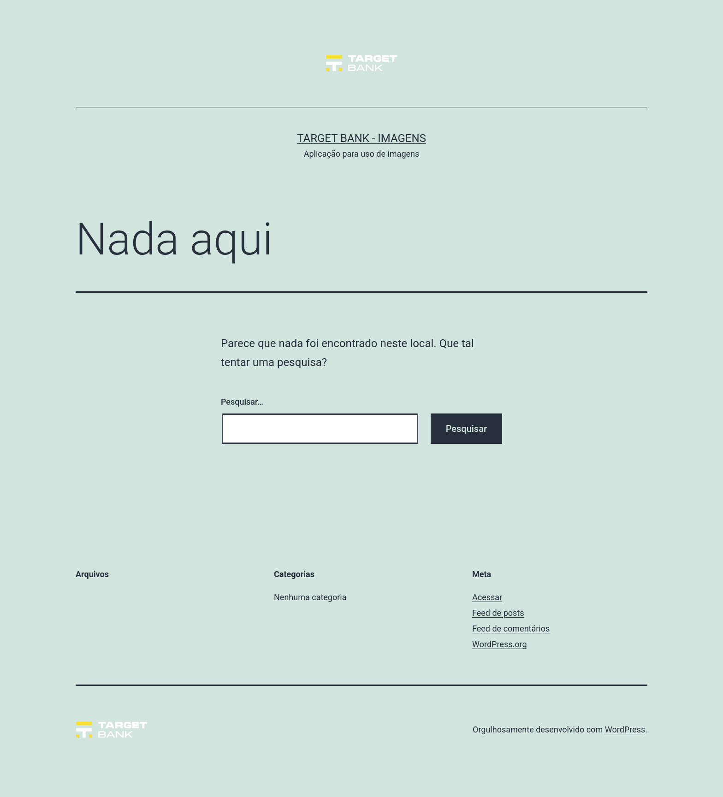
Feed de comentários (511, 628)
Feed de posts (498, 613)
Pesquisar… (242, 402)
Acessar (487, 597)
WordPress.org (499, 644)
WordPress (625, 729)
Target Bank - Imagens (361, 138)
